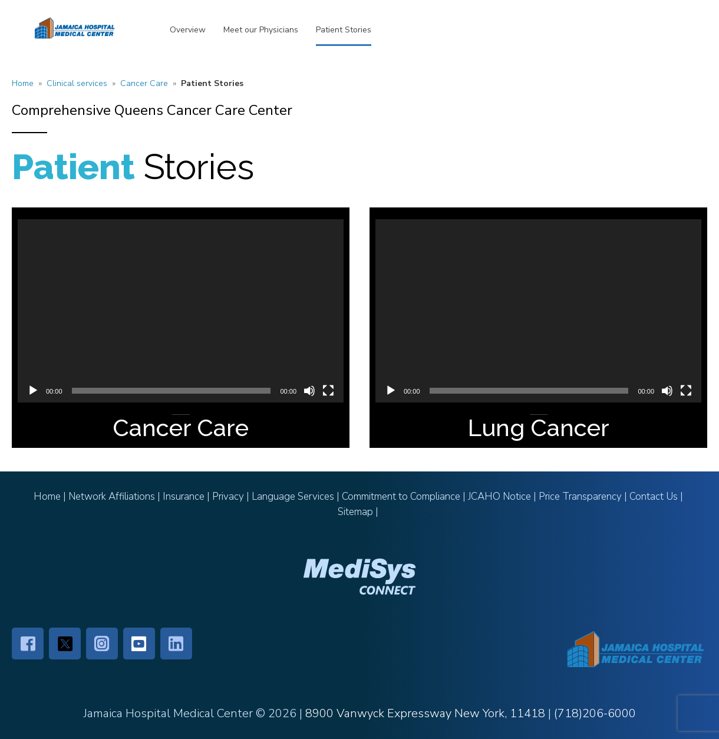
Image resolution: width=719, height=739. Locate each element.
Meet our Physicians (260, 29)
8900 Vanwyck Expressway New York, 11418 (425, 713)
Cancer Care (144, 83)
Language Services (293, 496)
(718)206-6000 (595, 713)
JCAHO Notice (499, 496)
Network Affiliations (111, 496)
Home (23, 83)
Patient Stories (343, 29)
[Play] (33, 391)
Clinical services (77, 83)
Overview (188, 29)
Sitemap (355, 512)
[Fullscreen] (328, 391)
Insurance (184, 496)
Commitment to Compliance (401, 496)
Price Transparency (580, 496)
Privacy (228, 496)
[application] (181, 311)
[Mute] (309, 391)
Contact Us (653, 496)
